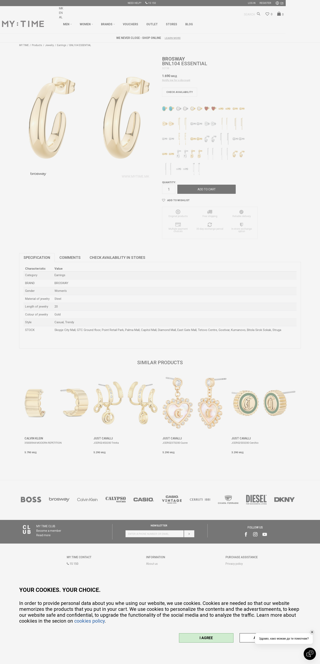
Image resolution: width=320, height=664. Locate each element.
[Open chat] (310, 654)
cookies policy (89, 621)
